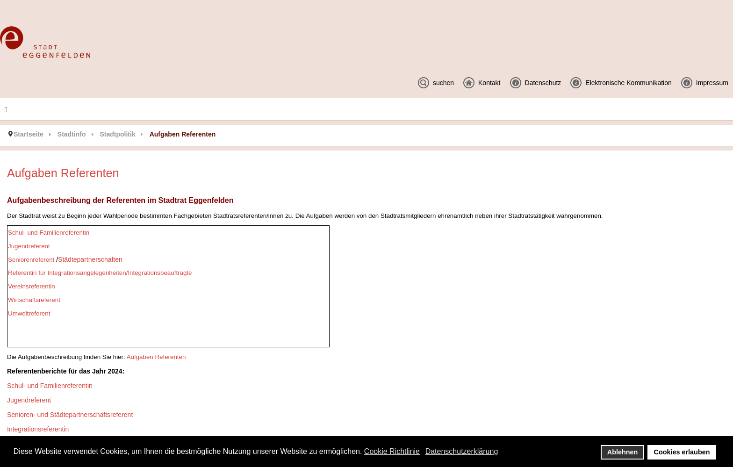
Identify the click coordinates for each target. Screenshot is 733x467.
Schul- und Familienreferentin (50, 385)
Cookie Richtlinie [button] (392, 451)
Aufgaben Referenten (156, 356)
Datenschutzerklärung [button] (461, 451)
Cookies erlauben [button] (682, 452)
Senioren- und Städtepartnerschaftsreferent (70, 414)
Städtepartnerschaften (90, 259)
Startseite (28, 134)
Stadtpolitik (117, 134)
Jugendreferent (29, 400)
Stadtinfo (71, 134)
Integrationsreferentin (38, 429)
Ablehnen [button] (622, 452)
